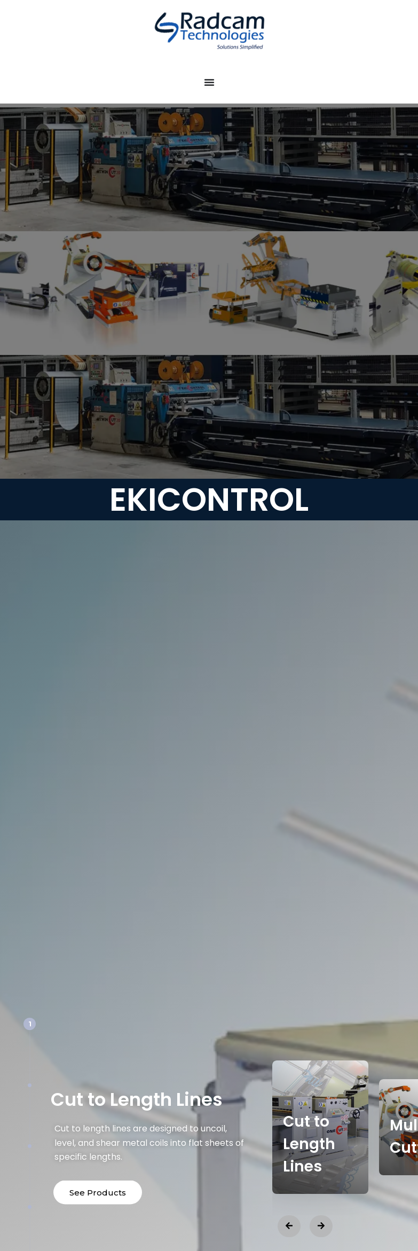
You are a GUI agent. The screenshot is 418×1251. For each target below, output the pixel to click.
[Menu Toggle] (209, 82)
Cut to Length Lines (309, 1144)
